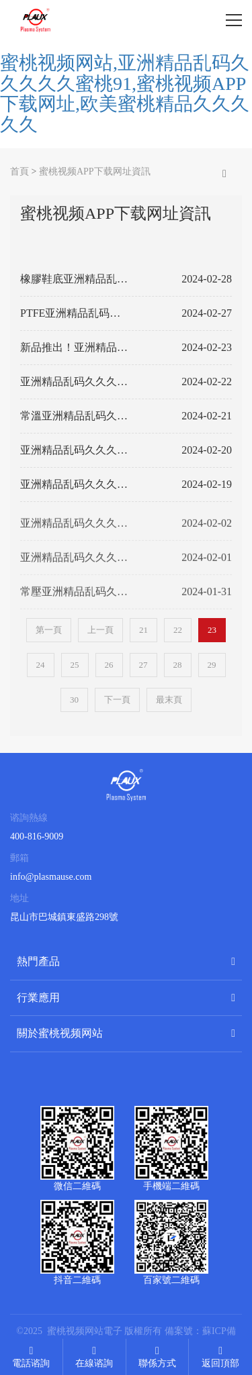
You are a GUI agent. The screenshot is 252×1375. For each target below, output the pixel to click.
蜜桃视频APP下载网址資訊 (95, 171)
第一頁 (49, 630)
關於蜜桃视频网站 (60, 1033)
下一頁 (117, 700)
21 (143, 630)
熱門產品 (38, 961)
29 (212, 665)
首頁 (19, 171)
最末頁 (169, 700)
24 (40, 665)
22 (177, 630)
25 (75, 665)
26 (109, 665)
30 (74, 700)
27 (143, 665)
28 (177, 665)
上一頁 (100, 630)
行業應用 (38, 997)
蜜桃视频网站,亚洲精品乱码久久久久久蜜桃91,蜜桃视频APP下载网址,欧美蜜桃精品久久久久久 (124, 93)
